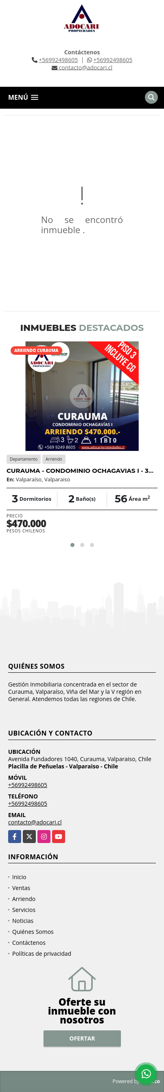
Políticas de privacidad (41, 953)
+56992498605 (58, 60)
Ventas (21, 888)
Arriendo (23, 899)
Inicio (19, 877)
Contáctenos (29, 942)
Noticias (22, 921)
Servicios (23, 910)
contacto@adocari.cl (35, 822)
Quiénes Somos (33, 931)
